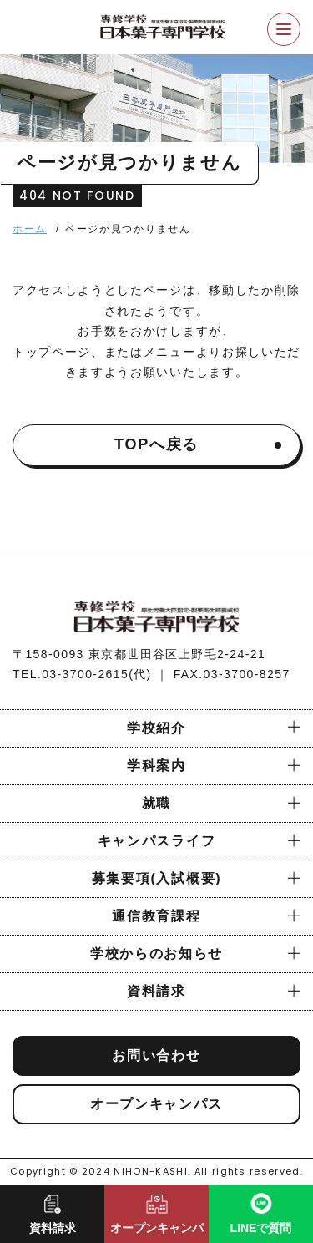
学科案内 (156, 765)
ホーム (30, 229)
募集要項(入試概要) (156, 878)
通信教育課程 (156, 916)
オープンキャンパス (156, 1104)
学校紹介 (156, 728)
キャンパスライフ (156, 841)
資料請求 (156, 991)
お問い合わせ (156, 1055)
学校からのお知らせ (156, 953)
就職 (156, 803)
